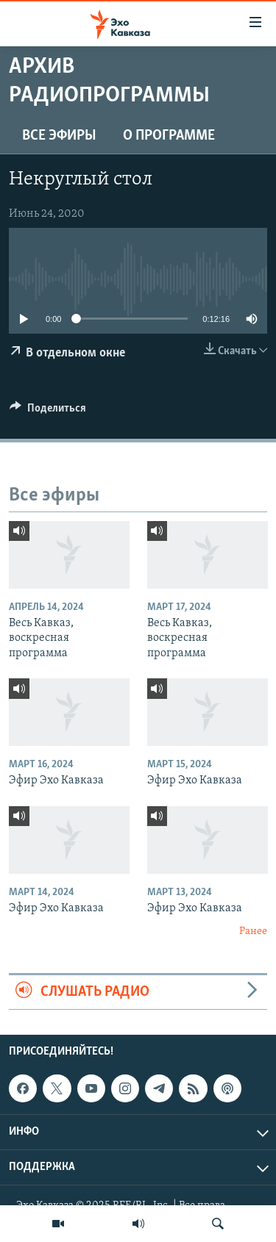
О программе (169, 136)
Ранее (253, 931)
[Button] (48, 412)
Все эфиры (59, 136)
